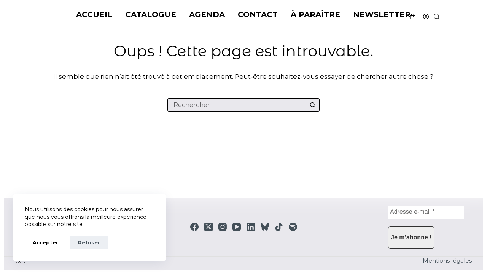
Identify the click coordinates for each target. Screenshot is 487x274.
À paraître (315, 14)
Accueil (94, 14)
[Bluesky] (265, 227)
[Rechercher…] (236, 105)
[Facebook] (194, 227)
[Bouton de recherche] (313, 105)
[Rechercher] (436, 16)
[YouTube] (236, 227)
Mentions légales (447, 260)
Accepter (45, 242)
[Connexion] (426, 16)
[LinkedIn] (251, 227)
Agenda (207, 14)
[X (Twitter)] (208, 227)
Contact (258, 14)
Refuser (89, 242)
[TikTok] (279, 227)
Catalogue (150, 14)
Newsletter (382, 14)
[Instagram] (222, 227)
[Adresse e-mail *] (426, 212)
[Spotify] (293, 227)
